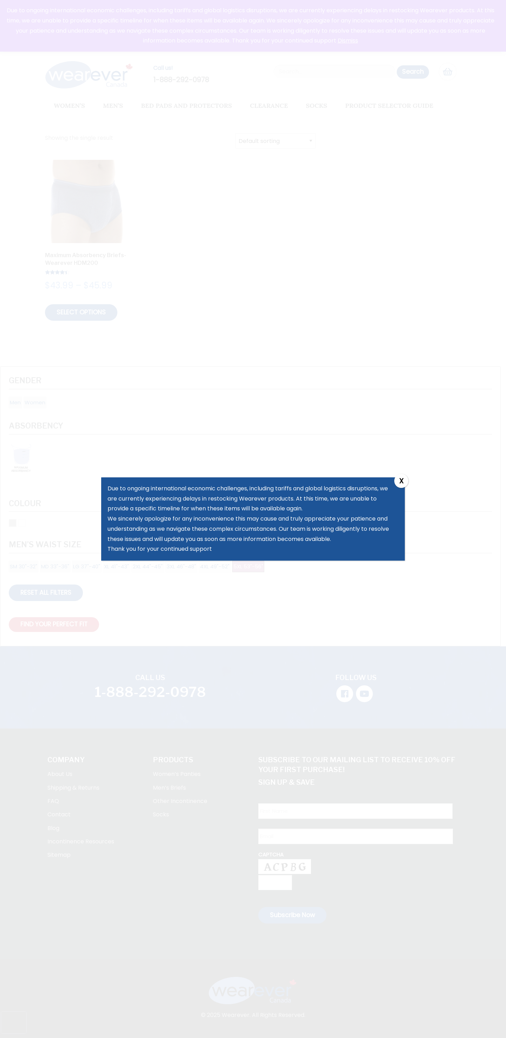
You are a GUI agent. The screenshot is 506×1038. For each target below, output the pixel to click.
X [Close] (401, 481)
